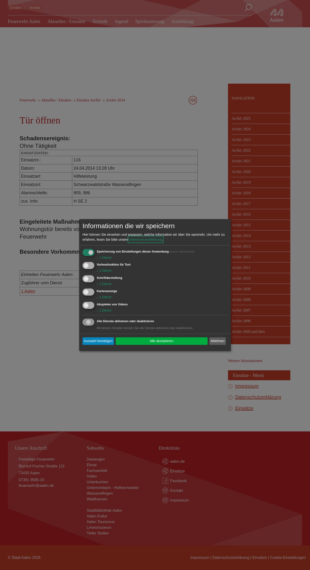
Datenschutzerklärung (145, 239)
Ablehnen (217, 341)
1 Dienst (104, 257)
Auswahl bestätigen (98, 341)
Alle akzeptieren (161, 341)
